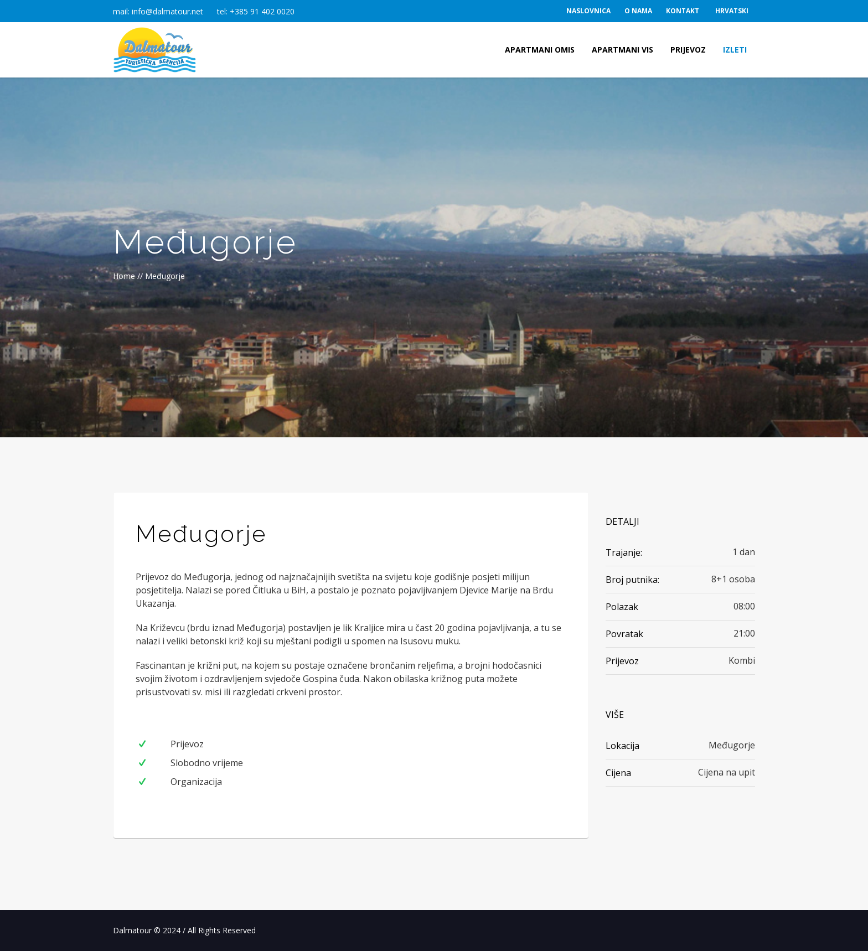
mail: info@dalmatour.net (158, 11)
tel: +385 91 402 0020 (255, 11)
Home (124, 276)
